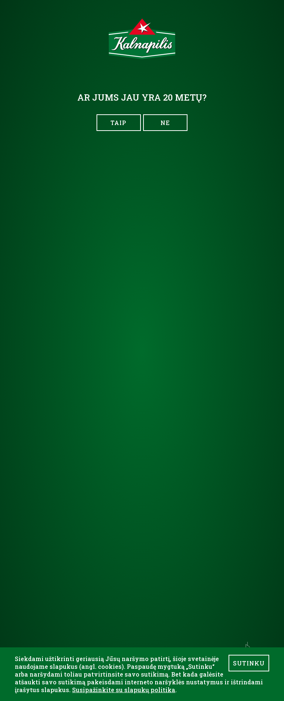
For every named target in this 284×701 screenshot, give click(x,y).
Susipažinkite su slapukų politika (123, 690)
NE (165, 123)
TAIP (118, 123)
